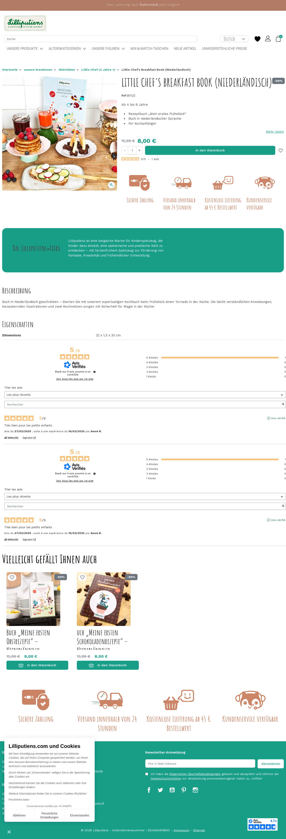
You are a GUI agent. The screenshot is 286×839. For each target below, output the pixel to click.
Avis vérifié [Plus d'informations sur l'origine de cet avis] (278, 418)
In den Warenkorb (210, 150)
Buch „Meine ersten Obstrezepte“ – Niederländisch (28, 641)
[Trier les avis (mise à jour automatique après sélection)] (145, 394)
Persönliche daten (19, 799)
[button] (9, 832)
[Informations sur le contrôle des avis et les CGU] (94, 372)
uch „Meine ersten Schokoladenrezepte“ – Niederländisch (102, 641)
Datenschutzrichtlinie (166, 778)
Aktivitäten (67, 69)
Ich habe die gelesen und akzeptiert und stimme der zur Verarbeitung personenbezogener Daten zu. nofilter (215, 776)
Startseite (10, 69)
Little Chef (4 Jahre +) (98, 69)
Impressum (181, 830)
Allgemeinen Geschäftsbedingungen (195, 774)
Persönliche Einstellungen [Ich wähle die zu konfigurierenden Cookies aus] (49, 815)
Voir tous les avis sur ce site (74, 378)
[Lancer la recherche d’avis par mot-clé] (283, 404)
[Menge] (132, 150)
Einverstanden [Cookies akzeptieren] (79, 815)
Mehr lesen (275, 132)
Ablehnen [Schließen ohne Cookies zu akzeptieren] (19, 815)
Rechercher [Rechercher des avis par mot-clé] (143, 404)
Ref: (124, 95)
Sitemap (199, 830)
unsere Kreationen (38, 69)
